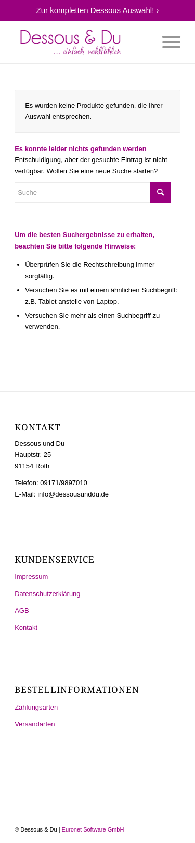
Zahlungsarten (36, 707)
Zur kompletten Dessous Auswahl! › (97, 10)
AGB (22, 610)
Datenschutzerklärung (47, 594)
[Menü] (166, 42)
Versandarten (35, 724)
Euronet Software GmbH (93, 829)
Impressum (31, 576)
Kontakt (26, 627)
